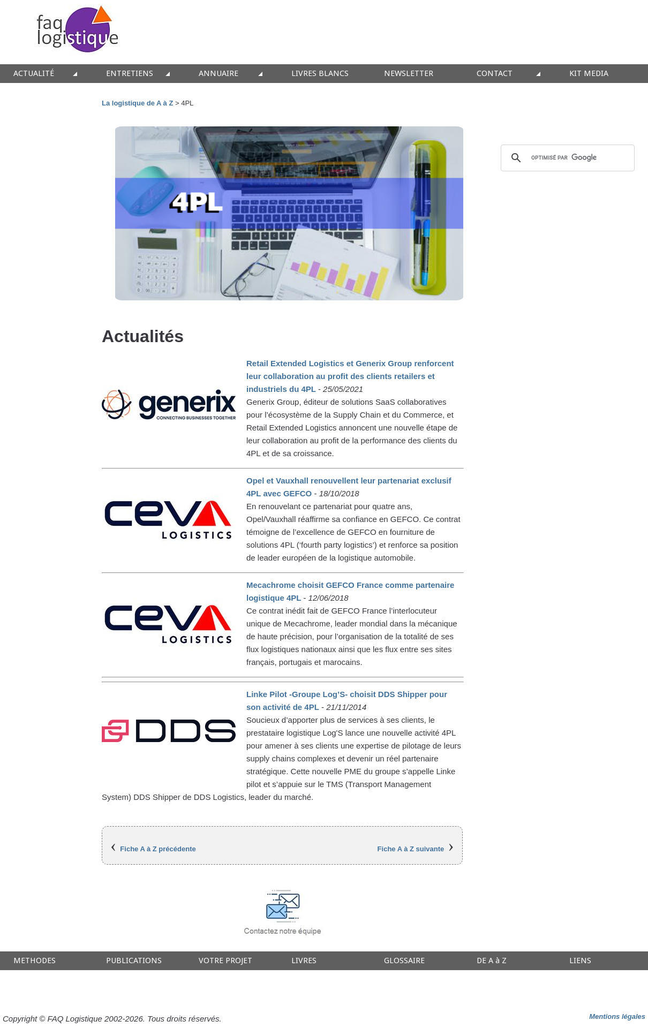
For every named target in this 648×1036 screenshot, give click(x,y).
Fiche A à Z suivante (411, 849)
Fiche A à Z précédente (157, 849)
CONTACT (495, 74)
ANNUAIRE (218, 74)
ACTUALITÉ (33, 74)
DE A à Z (492, 961)
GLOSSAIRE (404, 961)
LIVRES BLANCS (320, 74)
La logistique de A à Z (137, 103)
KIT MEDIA (588, 74)
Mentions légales (617, 1016)
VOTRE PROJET (225, 961)
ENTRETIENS (129, 74)
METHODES (34, 961)
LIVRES (304, 961)
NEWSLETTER (408, 74)
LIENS (580, 961)
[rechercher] (566, 158)
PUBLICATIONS (134, 961)
